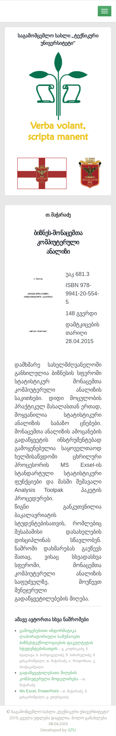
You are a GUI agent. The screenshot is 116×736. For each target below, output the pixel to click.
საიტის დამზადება (76, 708)
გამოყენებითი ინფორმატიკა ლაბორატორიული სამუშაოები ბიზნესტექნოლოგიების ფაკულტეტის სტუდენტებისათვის (57, 648)
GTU (72, 730)
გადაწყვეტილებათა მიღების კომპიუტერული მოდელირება (52, 678)
